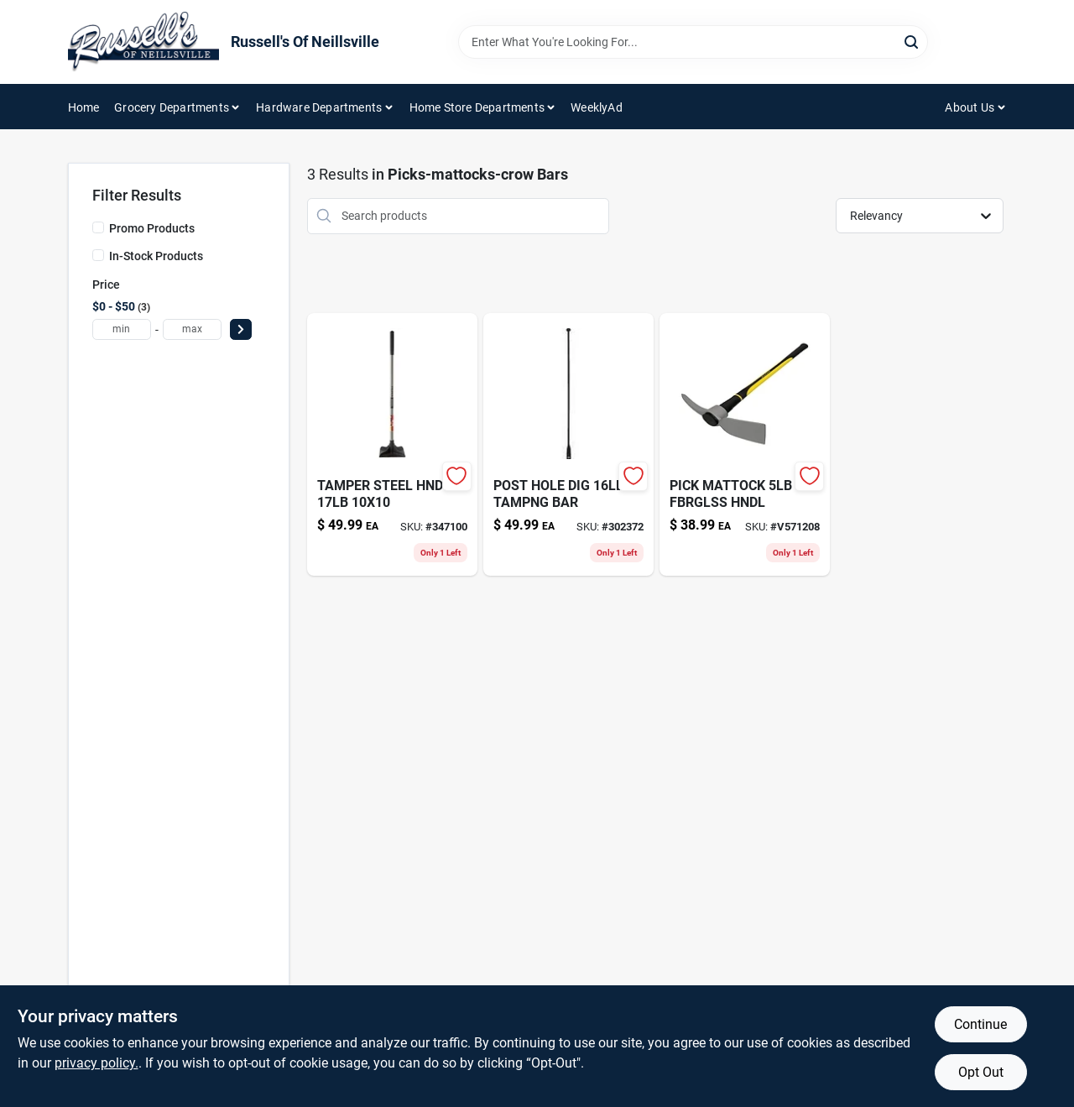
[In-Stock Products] (98, 255)
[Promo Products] (98, 227)
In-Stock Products (156, 256)
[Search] (912, 41)
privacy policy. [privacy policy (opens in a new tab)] (96, 1063)
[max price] (192, 329)
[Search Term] (693, 42)
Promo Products (152, 228)
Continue (980, 1024)
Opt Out (981, 1072)
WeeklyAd (597, 107)
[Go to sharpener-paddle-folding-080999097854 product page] (568, 444)
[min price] (121, 329)
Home (84, 107)
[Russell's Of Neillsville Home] (143, 42)
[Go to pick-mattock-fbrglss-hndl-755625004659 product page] (745, 444)
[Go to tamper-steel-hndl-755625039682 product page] (392, 444)
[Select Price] (241, 329)
